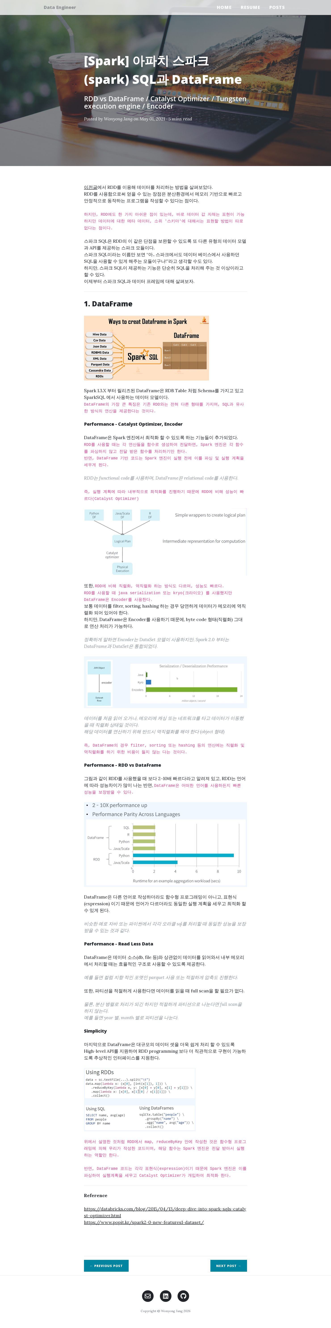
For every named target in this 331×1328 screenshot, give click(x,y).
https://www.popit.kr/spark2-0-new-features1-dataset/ (144, 1222)
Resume (250, 7)
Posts (277, 7)
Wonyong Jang (118, 119)
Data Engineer (62, 7)
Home (224, 7)
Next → (228, 1266)
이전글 (90, 187)
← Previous (106, 1266)
